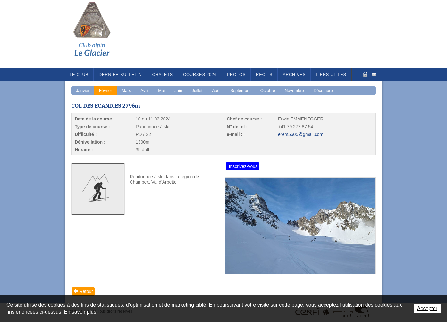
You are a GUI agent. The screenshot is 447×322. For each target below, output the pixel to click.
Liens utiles (331, 74)
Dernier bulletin (120, 74)
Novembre (294, 90)
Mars (126, 90)
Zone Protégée (364, 74)
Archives (294, 74)
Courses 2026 (200, 74)
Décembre (323, 90)
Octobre (267, 90)
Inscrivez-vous (243, 166)
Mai (161, 90)
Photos (236, 74)
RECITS (264, 74)
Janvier (82, 90)
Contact (374, 73)
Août (216, 90)
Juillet (197, 90)
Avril (144, 90)
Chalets (162, 74)
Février (105, 90)
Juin (178, 90)
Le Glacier (97, 34)
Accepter (427, 308)
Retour (86, 291)
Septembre (240, 90)
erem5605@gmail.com (300, 134)
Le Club (79, 74)
